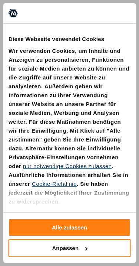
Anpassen (69, 248)
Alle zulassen (69, 227)
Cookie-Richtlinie (54, 184)
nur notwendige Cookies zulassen (67, 166)
